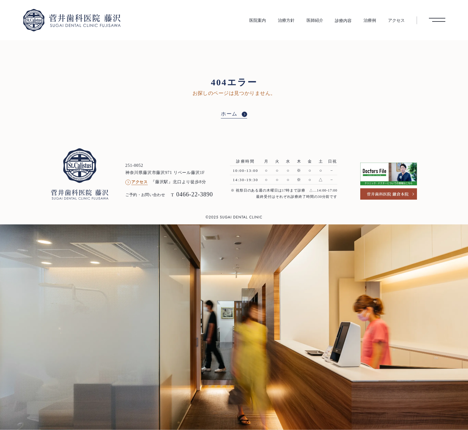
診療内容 (343, 21)
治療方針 (286, 20)
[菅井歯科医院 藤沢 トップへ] (72, 20)
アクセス (396, 20)
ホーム (229, 114)
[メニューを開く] (437, 20)
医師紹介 (315, 20)
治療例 (370, 20)
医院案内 (257, 20)
